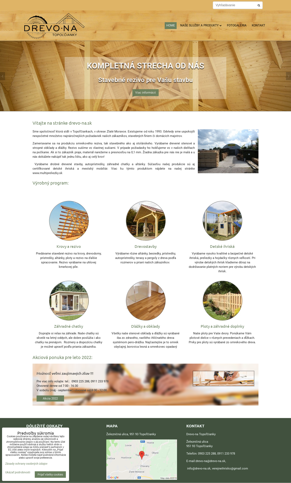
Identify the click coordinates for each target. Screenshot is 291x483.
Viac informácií (145, 90)
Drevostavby (146, 246)
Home (170, 25)
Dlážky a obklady (145, 326)
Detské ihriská (222, 246)
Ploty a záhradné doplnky (222, 326)
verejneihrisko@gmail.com (230, 468)
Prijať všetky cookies (50, 474)
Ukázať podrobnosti (17, 472)
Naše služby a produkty (201, 25)
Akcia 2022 (50, 398)
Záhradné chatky (68, 326)
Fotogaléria (237, 25)
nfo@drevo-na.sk (199, 468)
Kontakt (258, 25)
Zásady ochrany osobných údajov (26, 463)
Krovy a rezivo (69, 246)
